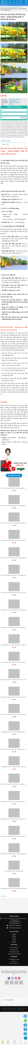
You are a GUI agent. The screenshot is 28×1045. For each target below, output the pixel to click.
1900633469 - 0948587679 (15, 925)
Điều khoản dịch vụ (14, 963)
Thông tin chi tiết (5, 140)
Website (14, 942)
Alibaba (14, 936)
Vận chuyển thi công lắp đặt (14, 954)
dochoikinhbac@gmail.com (15, 927)
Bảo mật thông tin (14, 947)
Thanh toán (14, 961)
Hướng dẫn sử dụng (14, 951)
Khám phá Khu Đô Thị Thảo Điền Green (14, 871)
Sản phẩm (9, 2)
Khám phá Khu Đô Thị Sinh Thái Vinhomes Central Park (14, 888)
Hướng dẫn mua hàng (14, 959)
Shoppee (14, 934)
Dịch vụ (16, 2)
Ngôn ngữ (21, 2)
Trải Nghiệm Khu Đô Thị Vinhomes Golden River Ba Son (14, 766)
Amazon (14, 938)
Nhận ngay (23, 117)
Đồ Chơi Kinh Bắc (10, 1000)
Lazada (14, 940)
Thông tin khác (5, 144)
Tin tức (13, 2)
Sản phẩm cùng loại (14, 475)
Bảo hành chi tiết (14, 949)
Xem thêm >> (4, 896)
